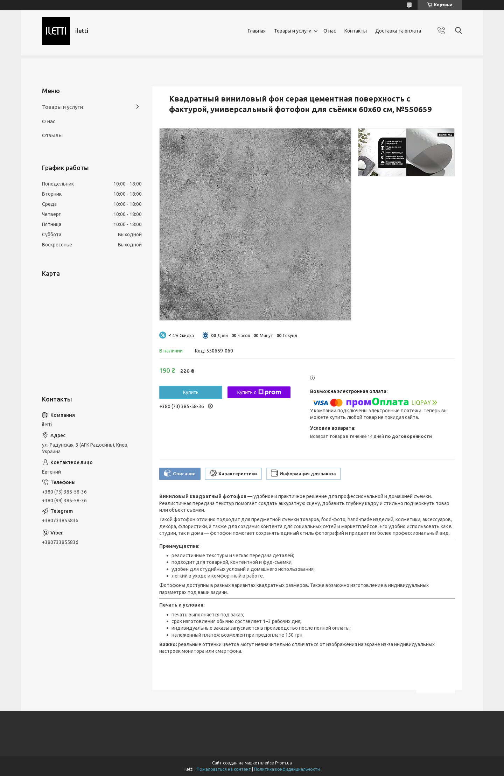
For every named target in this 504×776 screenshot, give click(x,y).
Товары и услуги (293, 31)
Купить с (259, 392)
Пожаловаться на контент (224, 769)
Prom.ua (283, 763)
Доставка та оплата (398, 31)
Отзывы (52, 135)
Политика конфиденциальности (287, 769)
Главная (257, 31)
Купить (190, 392)
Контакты (355, 31)
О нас (329, 31)
